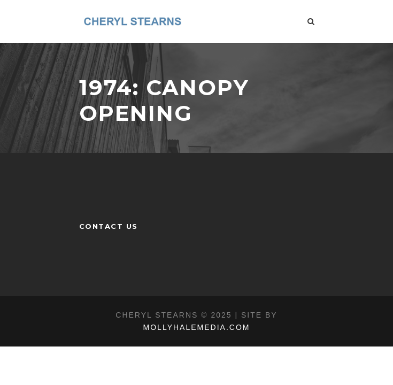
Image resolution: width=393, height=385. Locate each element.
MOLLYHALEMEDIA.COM (196, 327)
